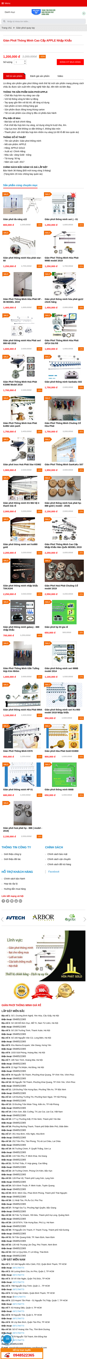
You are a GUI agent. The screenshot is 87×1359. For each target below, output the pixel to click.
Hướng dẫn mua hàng (15, 889)
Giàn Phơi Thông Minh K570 (18, 751)
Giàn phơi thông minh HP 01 (18, 789)
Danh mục (10, 12)
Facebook (53, 871)
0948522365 (23, 1355)
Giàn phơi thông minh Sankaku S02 (63, 382)
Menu (7, 3)
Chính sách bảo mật (57, 854)
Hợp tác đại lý (11, 883)
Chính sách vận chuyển (59, 859)
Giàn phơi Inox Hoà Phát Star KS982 (22, 464)
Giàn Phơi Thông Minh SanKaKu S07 (64, 464)
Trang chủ (7, 28)
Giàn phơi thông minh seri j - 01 (61, 219)
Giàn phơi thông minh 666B (59, 789)
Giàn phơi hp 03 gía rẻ (56, 627)
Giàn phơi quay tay (25, 28)
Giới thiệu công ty (12, 854)
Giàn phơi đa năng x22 (15, 219)
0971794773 (18, 1268)
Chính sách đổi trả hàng (59, 864)
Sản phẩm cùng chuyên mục (20, 185)
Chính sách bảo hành (14, 878)
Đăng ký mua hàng (70, 62)
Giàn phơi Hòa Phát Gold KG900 (62, 751)
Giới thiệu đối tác (12, 859)
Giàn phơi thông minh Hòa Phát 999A (22, 709)
